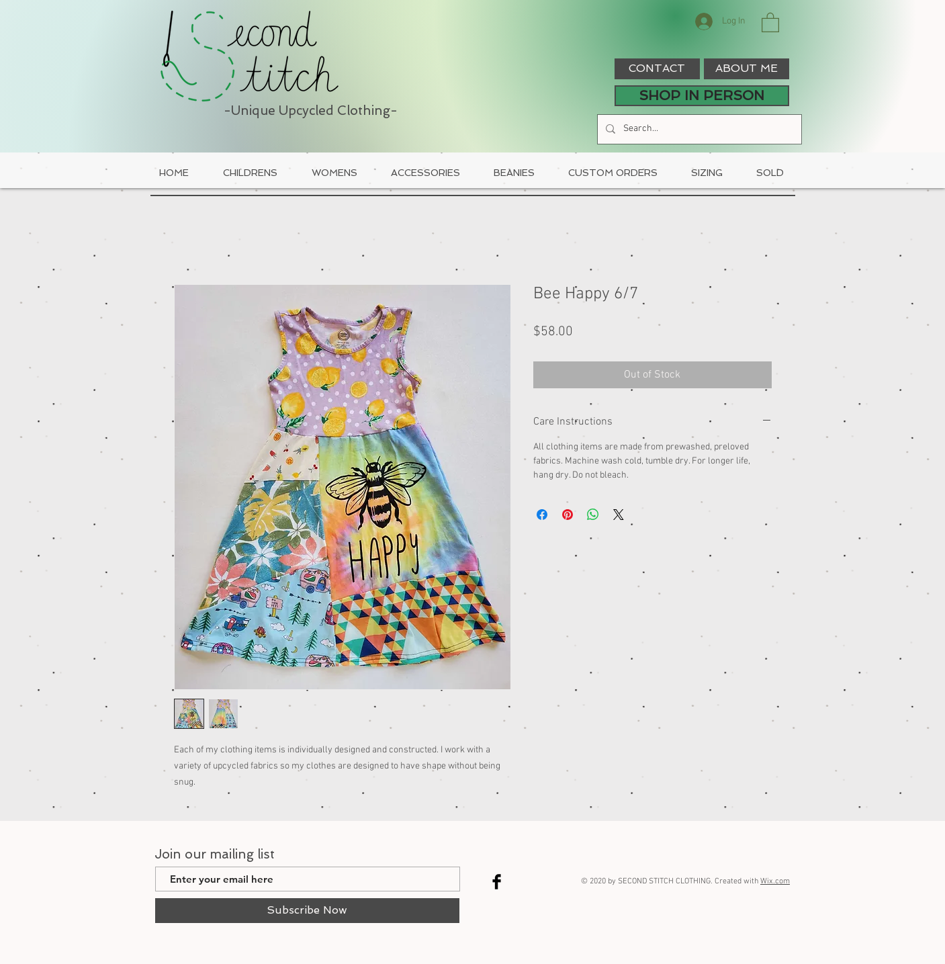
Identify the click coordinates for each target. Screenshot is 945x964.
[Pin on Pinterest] (567, 515)
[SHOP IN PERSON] (702, 95)
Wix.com (775, 881)
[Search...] (698, 129)
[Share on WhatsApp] (593, 515)
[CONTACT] (657, 68)
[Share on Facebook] (542, 515)
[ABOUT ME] (746, 68)
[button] (770, 21)
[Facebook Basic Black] (496, 881)
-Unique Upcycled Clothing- (311, 110)
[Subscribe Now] (307, 910)
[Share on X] (619, 515)
